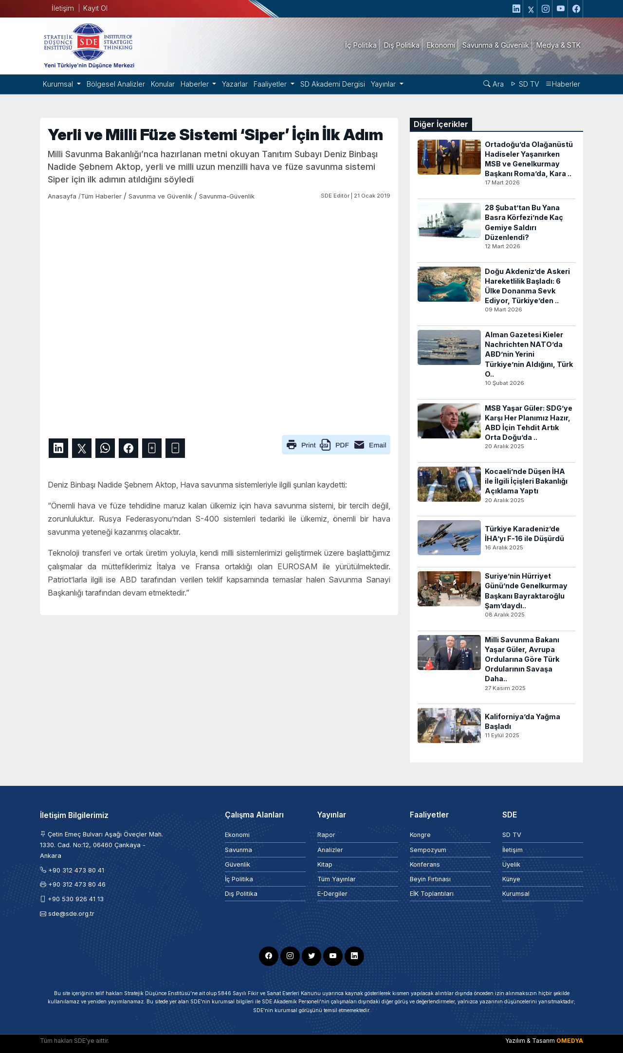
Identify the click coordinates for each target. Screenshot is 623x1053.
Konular (163, 84)
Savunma (238, 849)
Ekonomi (237, 834)
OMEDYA (569, 1040)
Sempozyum (428, 849)
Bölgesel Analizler (116, 84)
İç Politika (239, 879)
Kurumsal (516, 893)
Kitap (324, 864)
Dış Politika (241, 893)
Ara (493, 84)
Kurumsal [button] (59, 84)
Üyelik (511, 864)
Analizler (330, 849)
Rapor (326, 834)
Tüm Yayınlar (336, 879)
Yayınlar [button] (384, 84)
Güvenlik (237, 864)
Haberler (562, 84)
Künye (511, 879)
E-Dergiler (332, 893)
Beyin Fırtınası (430, 879)
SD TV (524, 84)
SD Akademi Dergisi (332, 84)
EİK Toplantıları (432, 893)
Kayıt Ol (95, 8)
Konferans (425, 864)
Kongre (420, 834)
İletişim (63, 8)
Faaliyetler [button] (271, 84)
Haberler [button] (196, 84)
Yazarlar (235, 84)
